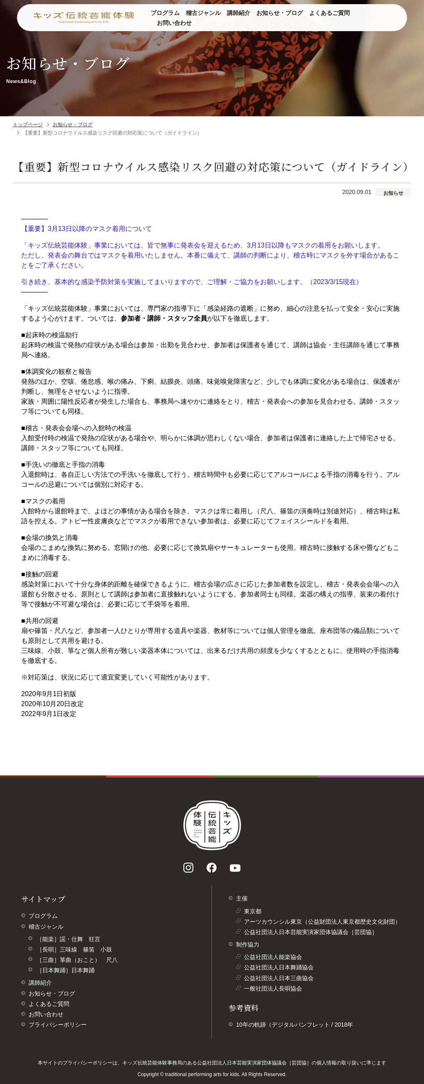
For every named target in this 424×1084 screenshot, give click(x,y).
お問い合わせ (174, 23)
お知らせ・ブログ (279, 13)
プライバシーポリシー (58, 1024)
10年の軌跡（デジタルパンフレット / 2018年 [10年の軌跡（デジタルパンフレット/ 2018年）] (294, 1024)
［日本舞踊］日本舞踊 (66, 970)
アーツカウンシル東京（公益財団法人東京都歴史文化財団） (324, 922)
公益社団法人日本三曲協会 (281, 979)
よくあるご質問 (329, 13)
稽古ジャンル (203, 13)
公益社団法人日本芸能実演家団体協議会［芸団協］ (313, 933)
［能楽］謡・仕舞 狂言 (68, 939)
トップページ (28, 125)
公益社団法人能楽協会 (275, 958)
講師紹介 (238, 13)
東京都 (255, 912)
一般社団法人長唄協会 (275, 989)
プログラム (165, 13)
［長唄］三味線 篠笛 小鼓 (74, 949)
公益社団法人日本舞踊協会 (281, 968)
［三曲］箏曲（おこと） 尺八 (77, 959)
